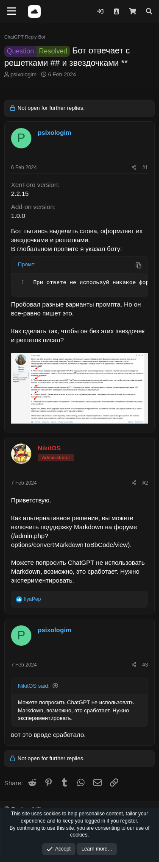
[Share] (134, 168)
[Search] (149, 11)
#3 (145, 665)
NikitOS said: (34, 686)
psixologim (23, 74)
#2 (145, 483)
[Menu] (12, 11)
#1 (145, 167)
